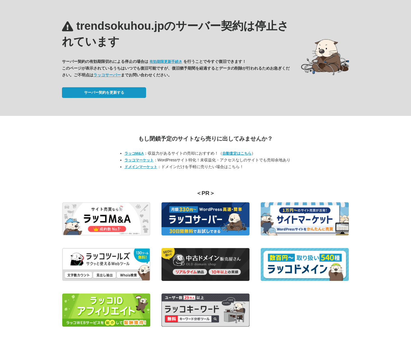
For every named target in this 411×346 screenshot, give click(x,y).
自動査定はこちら (236, 153)
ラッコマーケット (139, 160)
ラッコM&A (134, 153)
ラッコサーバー (107, 75)
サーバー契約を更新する (104, 92)
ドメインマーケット (140, 167)
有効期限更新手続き (165, 61)
